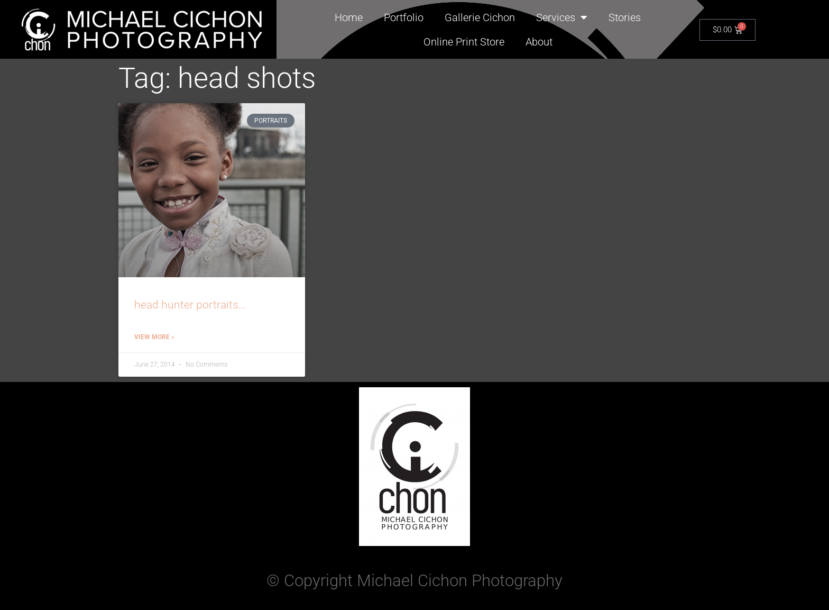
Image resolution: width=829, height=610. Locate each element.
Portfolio (403, 17)
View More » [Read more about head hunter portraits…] (154, 337)
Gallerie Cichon (480, 17)
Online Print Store (463, 41)
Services (561, 17)
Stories (625, 17)
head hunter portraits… (189, 304)
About (539, 41)
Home (349, 17)
